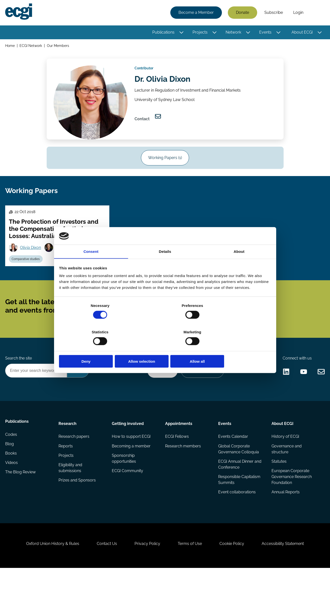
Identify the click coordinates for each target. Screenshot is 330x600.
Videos (12, 488)
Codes (12, 458)
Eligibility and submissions (71, 491)
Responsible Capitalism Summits (239, 503)
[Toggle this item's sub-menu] (181, 33)
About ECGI (301, 32)
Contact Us (104, 573)
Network (232, 32)
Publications (163, 32)
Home (11, 46)
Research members (183, 468)
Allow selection (165, 348)
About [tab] (239, 265)
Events (264, 32)
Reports (66, 468)
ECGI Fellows (177, 458)
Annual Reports (285, 516)
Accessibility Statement (288, 573)
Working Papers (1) (165, 162)
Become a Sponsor (201, 391)
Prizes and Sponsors (77, 504)
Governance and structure (286, 471)
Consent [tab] (90, 265)
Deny (94, 348)
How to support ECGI (131, 458)
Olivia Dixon (31, 257)
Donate (241, 13)
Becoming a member (131, 468)
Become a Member (195, 13)
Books (12, 478)
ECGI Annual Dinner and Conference (239, 487)
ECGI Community (127, 494)
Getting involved (128, 444)
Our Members (59, 46)
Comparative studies (27, 270)
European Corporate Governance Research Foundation (291, 500)
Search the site (19, 378)
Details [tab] (165, 265)
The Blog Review (21, 498)
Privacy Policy (146, 573)
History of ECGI (285, 458)
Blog (10, 468)
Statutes (278, 484)
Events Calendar (233, 458)
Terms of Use (191, 573)
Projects (199, 32)
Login (297, 13)
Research (68, 444)
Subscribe (273, 13)
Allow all (236, 348)
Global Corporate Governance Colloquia (238, 471)
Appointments (178, 444)
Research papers (74, 458)
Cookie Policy (235, 573)
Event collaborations (236, 516)
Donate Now (159, 391)
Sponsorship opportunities (124, 481)
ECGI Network (31, 46)
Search (316, 13)
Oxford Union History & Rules (47, 573)
